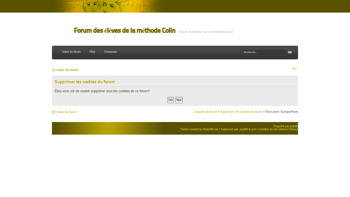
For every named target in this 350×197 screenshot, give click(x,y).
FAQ (92, 51)
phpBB (294, 126)
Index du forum (71, 51)
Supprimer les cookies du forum (241, 111)
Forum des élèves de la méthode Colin (124, 30)
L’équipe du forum (205, 111)
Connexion (110, 51)
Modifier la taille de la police (294, 68)
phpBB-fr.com (248, 129)
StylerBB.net (210, 129)
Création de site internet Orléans (278, 129)
